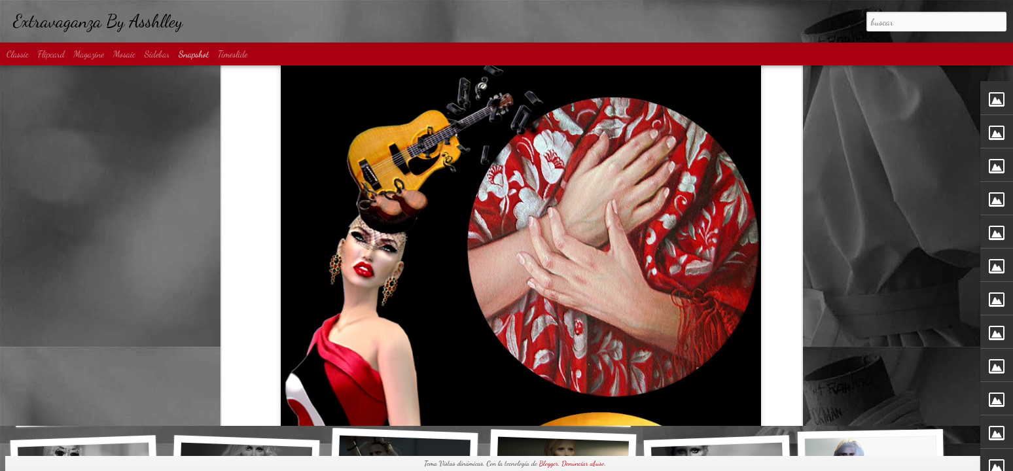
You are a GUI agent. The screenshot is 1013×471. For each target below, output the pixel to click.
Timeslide (233, 54)
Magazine (88, 54)
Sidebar (157, 54)
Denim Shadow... (241, 404)
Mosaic (124, 54)
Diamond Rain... (558, 410)
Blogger (548, 463)
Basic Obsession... (88, 410)
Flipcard (51, 54)
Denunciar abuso (582, 463)
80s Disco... (873, 403)
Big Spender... (714, 404)
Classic (18, 54)
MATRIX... (404, 403)
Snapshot (194, 54)
